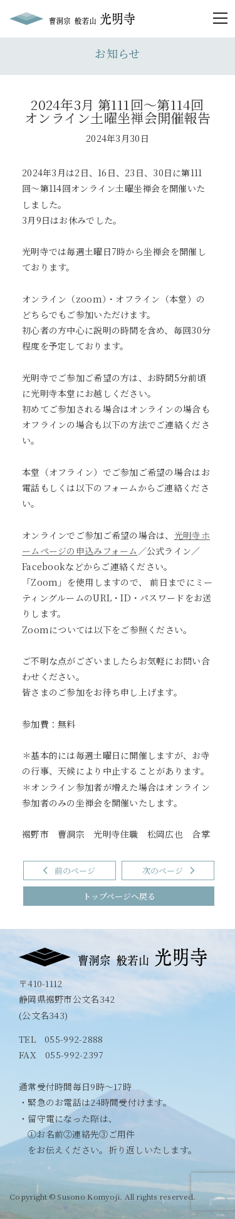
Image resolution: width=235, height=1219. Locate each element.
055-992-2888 (73, 1039)
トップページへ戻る (119, 896)
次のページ (168, 870)
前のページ (69, 870)
